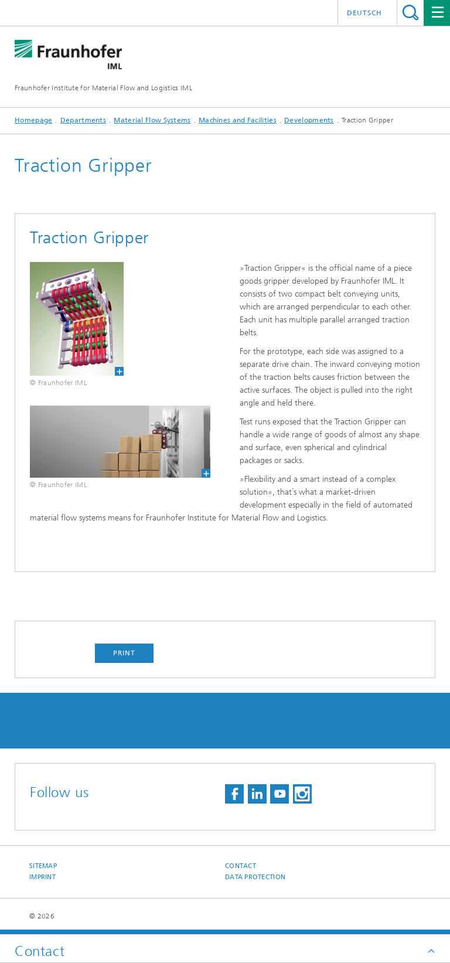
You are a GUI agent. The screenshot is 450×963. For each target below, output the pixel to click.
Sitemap (43, 866)
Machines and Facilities (238, 120)
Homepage (33, 120)
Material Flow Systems (152, 120)
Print (124, 653)
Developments (309, 120)
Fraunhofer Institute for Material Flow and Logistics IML (103, 88)
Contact (240, 866)
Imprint (42, 877)
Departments (83, 120)
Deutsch (364, 13)
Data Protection (255, 877)
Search (410, 12)
